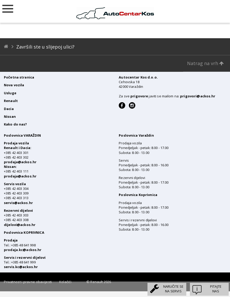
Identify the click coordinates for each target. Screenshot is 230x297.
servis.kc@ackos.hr (21, 266)
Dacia (9, 108)
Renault (11, 100)
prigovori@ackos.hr (197, 96)
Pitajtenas (215, 288)
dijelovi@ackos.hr (19, 224)
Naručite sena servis (173, 288)
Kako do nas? (15, 124)
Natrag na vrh (205, 63)
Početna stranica (19, 77)
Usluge (10, 93)
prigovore (139, 96)
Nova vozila (14, 85)
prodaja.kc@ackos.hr (22, 249)
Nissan (10, 116)
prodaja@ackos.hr (20, 162)
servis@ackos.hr (18, 202)
